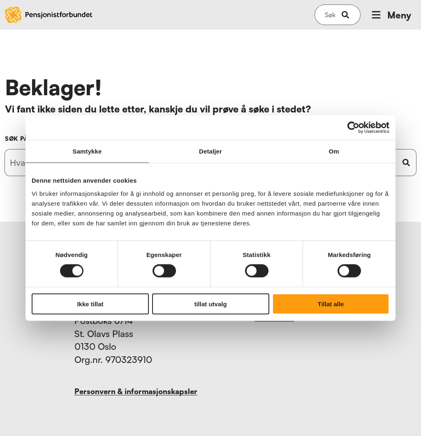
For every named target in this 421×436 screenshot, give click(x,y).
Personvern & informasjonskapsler (135, 391)
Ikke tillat (90, 303)
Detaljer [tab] (210, 151)
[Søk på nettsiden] (330, 15)
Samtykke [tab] (87, 151)
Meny (390, 15)
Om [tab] (333, 151)
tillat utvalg (210, 303)
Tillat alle (331, 303)
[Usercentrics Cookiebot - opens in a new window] (353, 128)
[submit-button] (345, 15)
